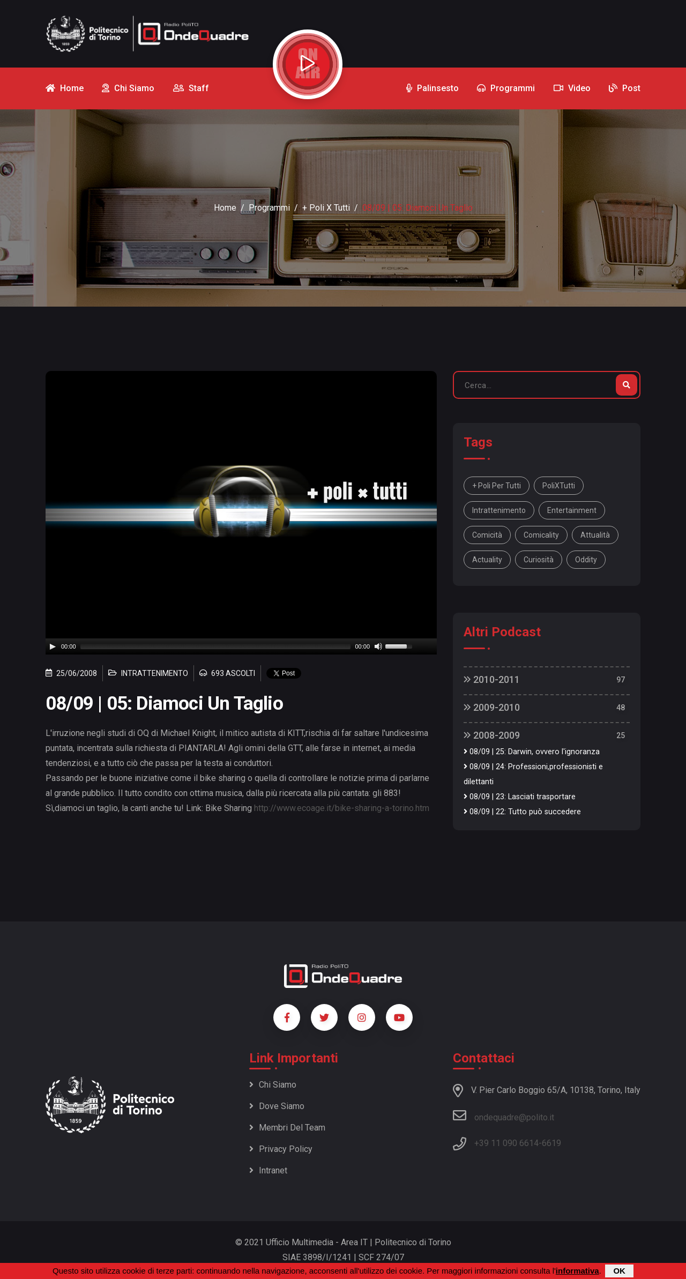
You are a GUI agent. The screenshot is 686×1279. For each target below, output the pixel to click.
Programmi (269, 208)
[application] (241, 646)
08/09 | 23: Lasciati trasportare (520, 796)
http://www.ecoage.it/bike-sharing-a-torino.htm (341, 808)
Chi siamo (272, 1085)
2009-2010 (492, 707)
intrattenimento (499, 510)
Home (225, 208)
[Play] (52, 646)
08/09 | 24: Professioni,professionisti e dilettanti (533, 774)
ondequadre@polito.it (503, 1115)
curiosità (539, 559)
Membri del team (287, 1127)
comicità (487, 535)
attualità (595, 535)
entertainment (571, 510)
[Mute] (378, 646)
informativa (577, 1270)
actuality (487, 559)
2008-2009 (492, 735)
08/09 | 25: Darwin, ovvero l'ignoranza (532, 751)
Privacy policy (280, 1149)
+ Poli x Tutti (326, 208)
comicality (541, 535)
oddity (586, 559)
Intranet (268, 1170)
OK (619, 1270)
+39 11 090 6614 (506, 1143)
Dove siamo (276, 1106)
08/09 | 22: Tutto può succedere (522, 811)
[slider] (215, 646)
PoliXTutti (558, 485)
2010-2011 (492, 679)
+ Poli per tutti (496, 485)
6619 (551, 1143)
